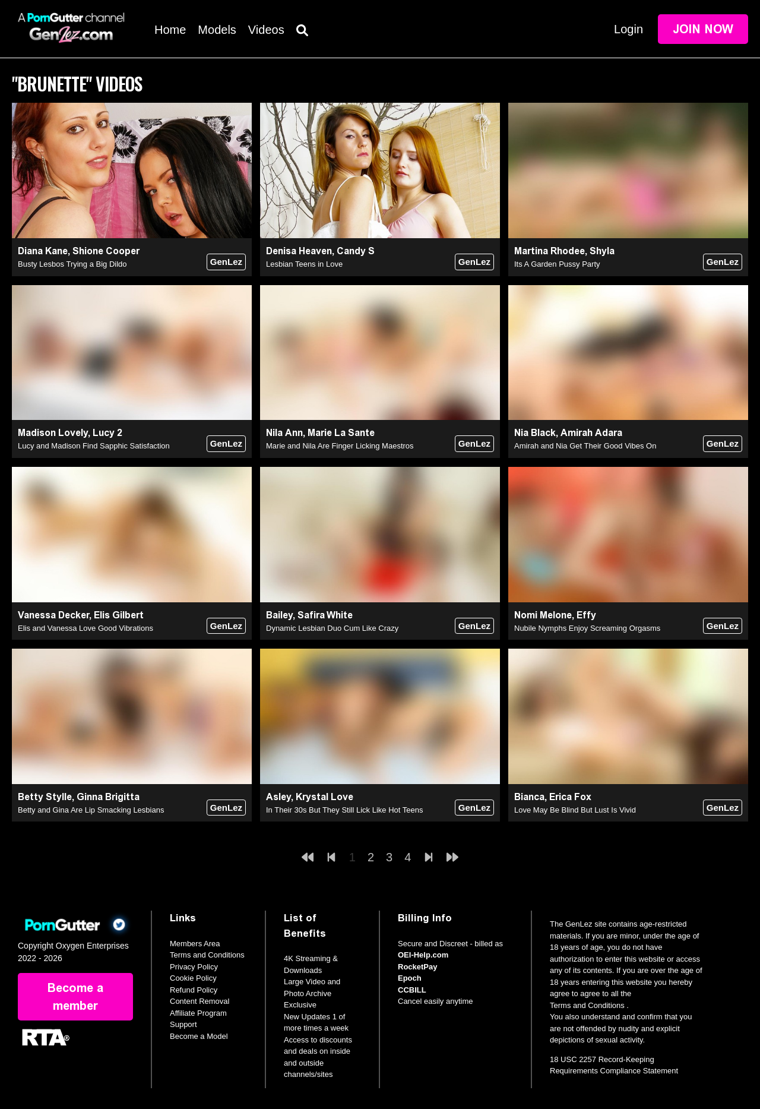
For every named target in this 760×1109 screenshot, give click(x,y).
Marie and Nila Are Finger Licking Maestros (340, 445)
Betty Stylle (45, 796)
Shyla (602, 251)
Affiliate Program (198, 1013)
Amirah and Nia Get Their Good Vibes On (585, 445)
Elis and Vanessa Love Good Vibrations (85, 628)
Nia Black (535, 432)
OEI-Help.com (423, 954)
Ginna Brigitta (108, 796)
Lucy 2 (107, 432)
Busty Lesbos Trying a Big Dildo (72, 264)
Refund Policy (193, 989)
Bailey (279, 615)
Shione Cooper (106, 251)
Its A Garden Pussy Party (557, 264)
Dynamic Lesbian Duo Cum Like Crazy (332, 628)
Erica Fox (570, 796)
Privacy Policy (194, 966)
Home (170, 29)
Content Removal (199, 1001)
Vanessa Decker (53, 615)
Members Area (195, 943)
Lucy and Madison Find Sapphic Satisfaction (94, 445)
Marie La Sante (341, 432)
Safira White (325, 615)
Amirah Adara (591, 432)
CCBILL (412, 989)
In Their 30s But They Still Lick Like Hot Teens (344, 809)
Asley (278, 796)
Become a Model (199, 1036)
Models (217, 29)
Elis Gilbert (119, 615)
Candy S (356, 251)
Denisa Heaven (299, 251)
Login (628, 29)
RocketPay (417, 966)
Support (183, 1024)
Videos (266, 29)
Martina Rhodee (549, 251)
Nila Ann (284, 432)
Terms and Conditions (207, 954)
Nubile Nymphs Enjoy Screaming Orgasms (587, 628)
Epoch (410, 978)
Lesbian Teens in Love (304, 264)
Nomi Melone (543, 615)
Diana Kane (43, 251)
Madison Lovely (53, 432)
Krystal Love (324, 796)
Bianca (529, 796)
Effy (586, 615)
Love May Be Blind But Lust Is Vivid (575, 809)
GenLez (226, 262)
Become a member (75, 997)
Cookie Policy (193, 978)
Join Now (703, 29)
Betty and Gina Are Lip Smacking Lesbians (91, 809)
